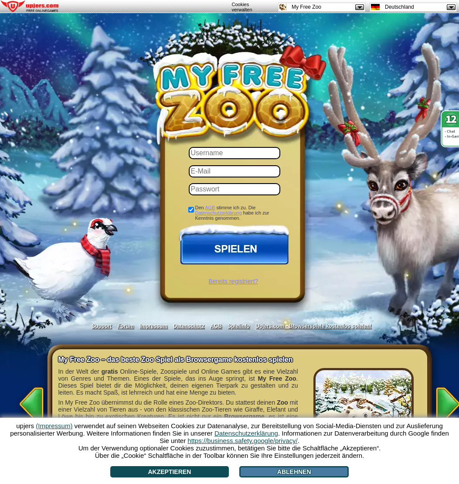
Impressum (153, 326)
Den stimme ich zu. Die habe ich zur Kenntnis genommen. (232, 213)
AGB (210, 207)
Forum (126, 326)
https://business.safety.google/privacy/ (242, 440)
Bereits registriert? (233, 281)
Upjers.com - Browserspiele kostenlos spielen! (314, 326)
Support (102, 326)
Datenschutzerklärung (218, 212)
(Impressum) (54, 425)
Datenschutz (188, 326)
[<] (29, 401)
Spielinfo (239, 326)
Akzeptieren (169, 471)
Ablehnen (294, 471)
